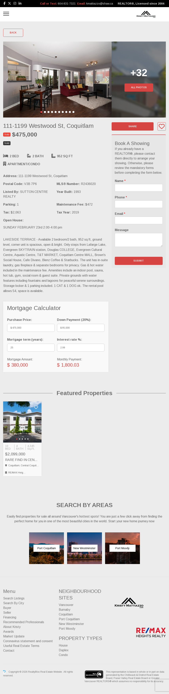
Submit (138, 260)
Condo (63, 655)
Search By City (13, 603)
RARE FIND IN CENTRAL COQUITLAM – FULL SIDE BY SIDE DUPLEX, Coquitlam (22, 460)
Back (13, 32)
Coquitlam (66, 614)
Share (132, 126)
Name (120, 181)
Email (120, 213)
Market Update (14, 636)
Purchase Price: (19, 319)
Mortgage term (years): (25, 339)
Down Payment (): (74, 319)
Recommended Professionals (23, 622)
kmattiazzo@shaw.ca (99, 3)
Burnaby (64, 609)
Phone (121, 197)
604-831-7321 (67, 3)
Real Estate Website (51, 672)
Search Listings (14, 598)
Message (122, 230)
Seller (7, 612)
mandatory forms (142, 168)
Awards (8, 631)
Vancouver (66, 605)
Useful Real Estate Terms (21, 646)
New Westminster (71, 624)
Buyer (7, 608)
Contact (8, 650)
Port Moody (67, 628)
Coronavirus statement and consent (28, 641)
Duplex (63, 650)
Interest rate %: (69, 339)
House (63, 645)
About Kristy (12, 627)
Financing (9, 617)
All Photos (139, 87)
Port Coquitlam (69, 619)
